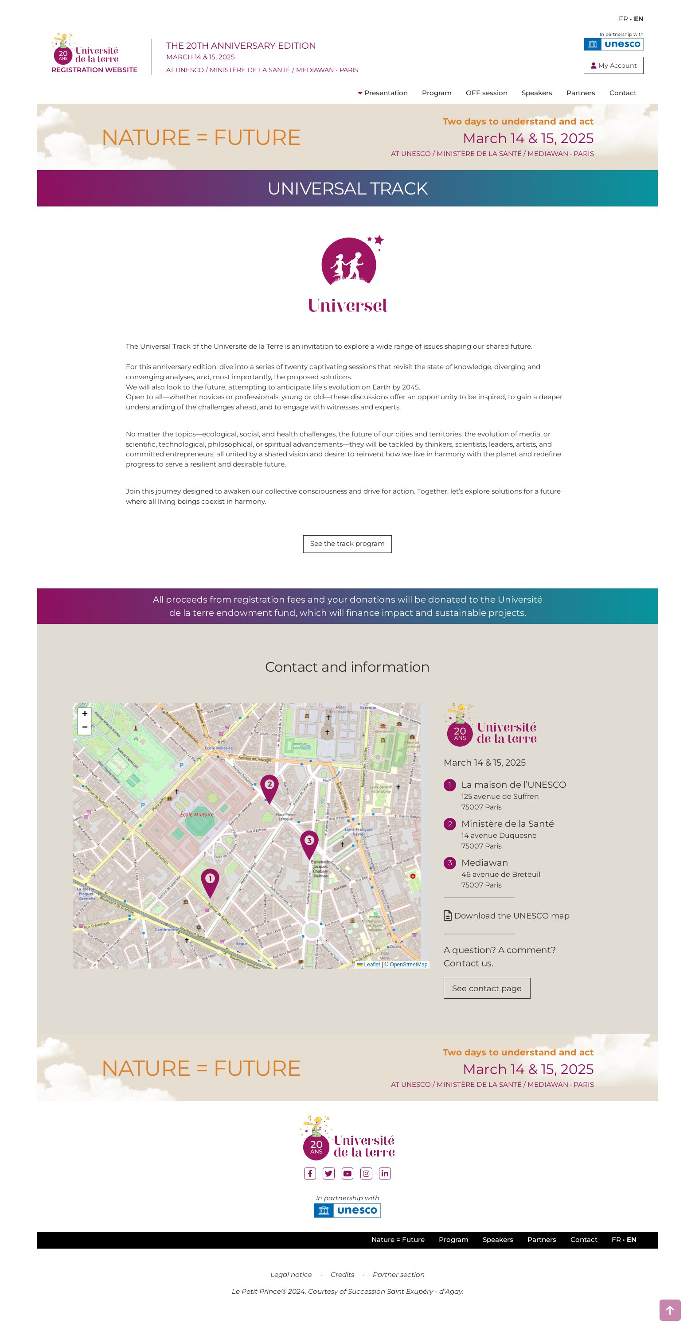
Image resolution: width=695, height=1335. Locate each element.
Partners (580, 106)
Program (437, 106)
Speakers (537, 106)
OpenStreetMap (409, 978)
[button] (210, 897)
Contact (622, 106)
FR (623, 19)
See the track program (347, 557)
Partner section (399, 1292)
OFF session (487, 106)
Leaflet (368, 978)
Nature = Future (398, 1257)
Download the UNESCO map (513, 929)
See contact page (492, 1005)
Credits (342, 1292)
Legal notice (291, 1292)
